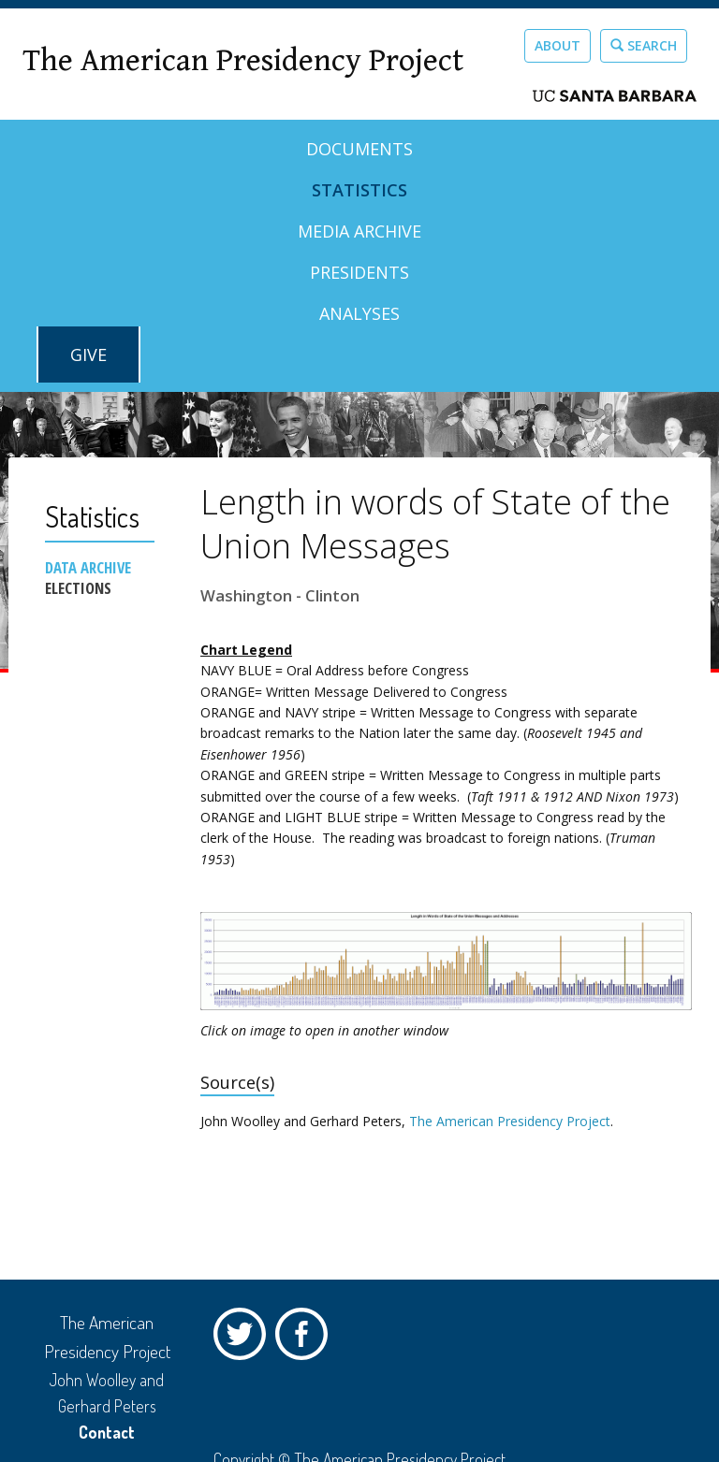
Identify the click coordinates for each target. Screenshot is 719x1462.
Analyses (359, 313)
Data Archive (88, 567)
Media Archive (359, 231)
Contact (107, 1432)
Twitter (244, 1338)
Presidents (359, 272)
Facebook (306, 1338)
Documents (359, 149)
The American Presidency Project (242, 61)
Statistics (359, 190)
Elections (78, 588)
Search (643, 45)
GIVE (88, 354)
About (557, 45)
